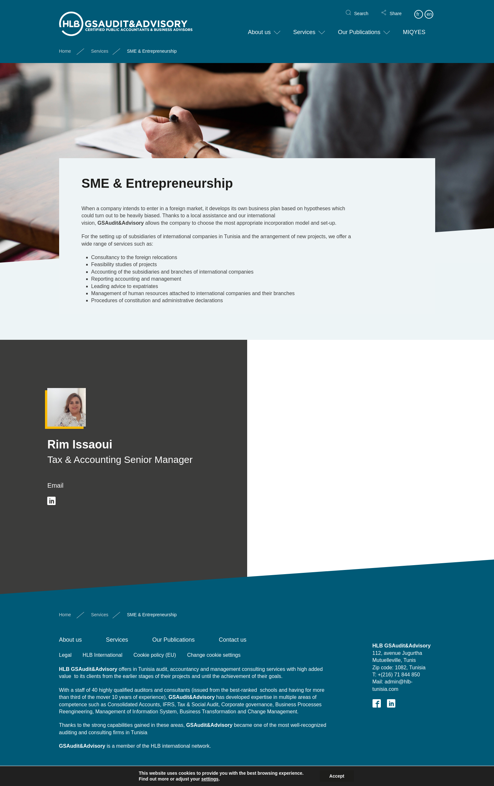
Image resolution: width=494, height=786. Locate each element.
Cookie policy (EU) (154, 655)
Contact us (233, 640)
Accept (337, 776)
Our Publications (359, 27)
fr (417, 9)
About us (259, 27)
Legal (65, 655)
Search (361, 8)
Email (55, 485)
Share (395, 8)
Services (304, 27)
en (429, 9)
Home (65, 46)
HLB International (102, 655)
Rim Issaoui (79, 444)
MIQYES (414, 27)
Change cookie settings (213, 655)
